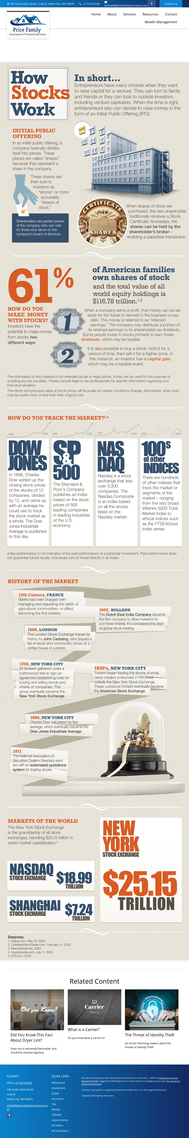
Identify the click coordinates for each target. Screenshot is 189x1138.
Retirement (58, 1082)
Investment (58, 1088)
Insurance (57, 1098)
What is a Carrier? (83, 1029)
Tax (54, 1104)
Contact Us (170, 4)
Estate (55, 1093)
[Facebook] (151, 3)
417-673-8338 (23, 1083)
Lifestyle (56, 1114)
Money (56, 1109)
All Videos (57, 1125)
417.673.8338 (89, 4)
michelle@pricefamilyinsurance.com (125, 4)
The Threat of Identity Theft (149, 1034)
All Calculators (60, 1130)
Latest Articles (60, 1120)
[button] (96, 14)
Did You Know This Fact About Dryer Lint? (31, 1037)
